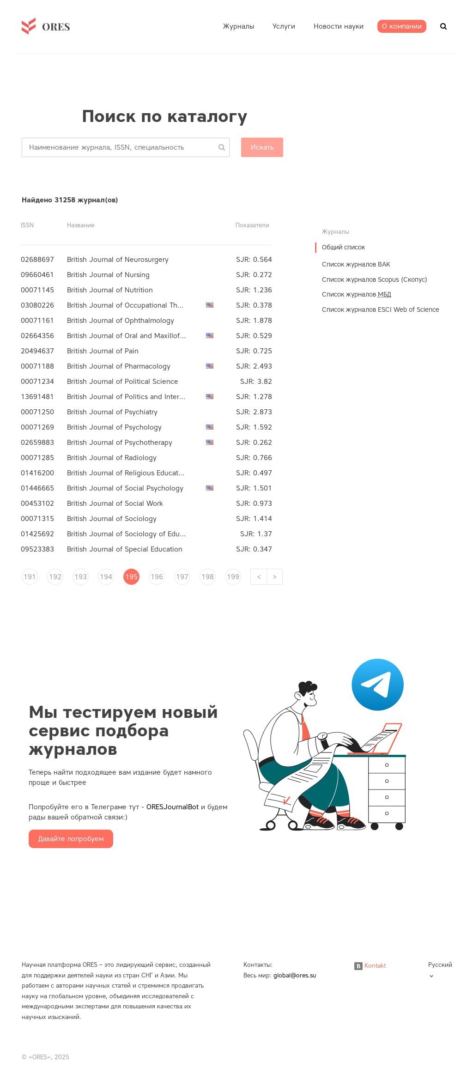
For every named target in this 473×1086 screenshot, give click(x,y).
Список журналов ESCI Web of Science (380, 310)
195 (131, 577)
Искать (262, 147)
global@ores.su (294, 975)
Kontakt (370, 965)
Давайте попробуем (70, 839)
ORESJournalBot (172, 807)
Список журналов (356, 294)
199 (233, 577)
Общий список (343, 247)
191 (30, 577)
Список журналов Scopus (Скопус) (374, 280)
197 (182, 577)
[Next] (275, 577)
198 (207, 577)
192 (55, 577)
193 (80, 577)
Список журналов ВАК (356, 264)
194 (106, 577)
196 (157, 577)
